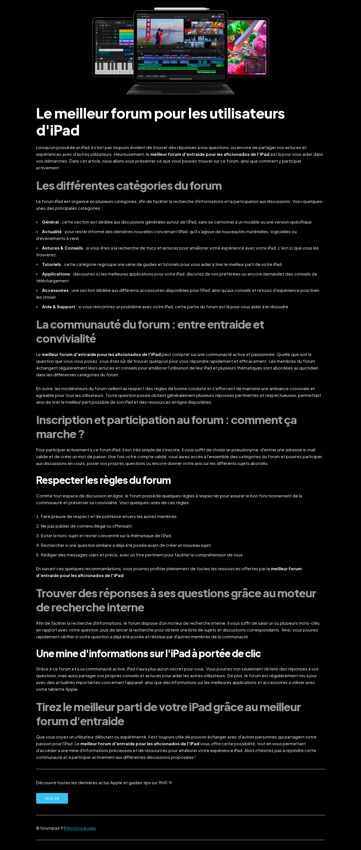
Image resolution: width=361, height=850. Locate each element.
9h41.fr (52, 798)
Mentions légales (81, 828)
